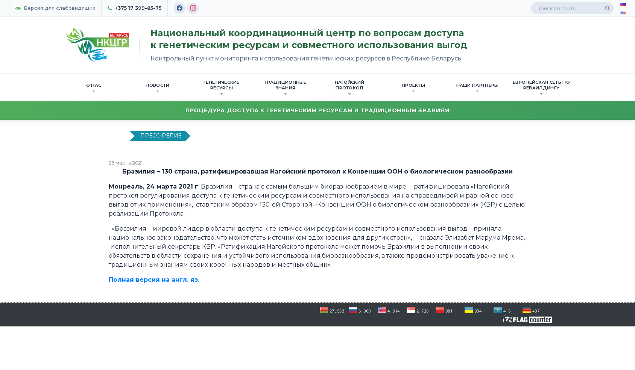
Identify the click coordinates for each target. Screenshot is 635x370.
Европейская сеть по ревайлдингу (541, 87)
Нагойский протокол (350, 87)
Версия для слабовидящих (55, 8)
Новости (157, 87)
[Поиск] (607, 8)
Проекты (413, 87)
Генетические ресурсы (222, 87)
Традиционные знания (285, 87)
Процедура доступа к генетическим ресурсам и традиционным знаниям (317, 110)
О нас (94, 87)
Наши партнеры (477, 87)
